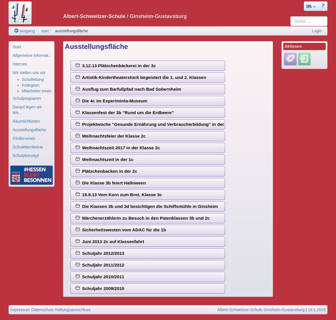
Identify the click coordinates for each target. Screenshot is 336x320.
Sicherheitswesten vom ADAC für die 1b (120, 229)
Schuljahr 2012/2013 (99, 253)
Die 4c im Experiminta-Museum (111, 100)
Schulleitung (33, 79)
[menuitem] (31, 47)
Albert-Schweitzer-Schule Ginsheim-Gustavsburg (260, 309)
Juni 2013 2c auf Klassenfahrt (109, 241)
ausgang (24, 31)
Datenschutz (42, 309)
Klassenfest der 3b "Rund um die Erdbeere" (124, 112)
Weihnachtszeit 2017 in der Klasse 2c (117, 147)
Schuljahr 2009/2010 (99, 288)
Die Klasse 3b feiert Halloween (110, 182)
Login (317, 31)
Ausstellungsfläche (29, 130)
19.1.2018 (317, 309)
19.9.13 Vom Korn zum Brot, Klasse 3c (118, 194)
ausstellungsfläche (71, 31)
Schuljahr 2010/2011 (99, 276)
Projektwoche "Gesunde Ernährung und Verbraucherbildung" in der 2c (150, 124)
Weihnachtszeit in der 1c (104, 159)
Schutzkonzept (26, 155)
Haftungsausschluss (73, 309)
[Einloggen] (304, 59)
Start (17, 47)
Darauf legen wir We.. (27, 110)
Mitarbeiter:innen (37, 91)
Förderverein (24, 138)
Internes (20, 64)
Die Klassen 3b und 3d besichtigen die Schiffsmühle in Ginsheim (146, 206)
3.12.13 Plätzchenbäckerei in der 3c (115, 65)
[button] (311, 6)
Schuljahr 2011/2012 (99, 265)
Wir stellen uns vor (29, 72)
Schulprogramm (27, 98)
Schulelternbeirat (28, 147)
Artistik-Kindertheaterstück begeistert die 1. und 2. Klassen (140, 77)
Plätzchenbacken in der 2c (106, 171)
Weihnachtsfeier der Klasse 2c (110, 136)
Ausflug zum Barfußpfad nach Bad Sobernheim (128, 89)
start (45, 31)
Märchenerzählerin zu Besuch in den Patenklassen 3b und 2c (142, 218)
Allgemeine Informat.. (31, 55)
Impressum (20, 309)
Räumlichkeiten (26, 121)
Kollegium (30, 85)
